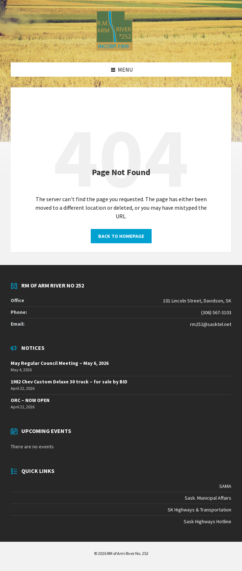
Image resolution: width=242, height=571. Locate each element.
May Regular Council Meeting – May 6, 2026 (60, 363)
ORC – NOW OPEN (30, 400)
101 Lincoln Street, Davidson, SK (197, 300)
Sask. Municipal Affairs (208, 498)
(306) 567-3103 (216, 312)
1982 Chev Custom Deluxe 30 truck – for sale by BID (69, 381)
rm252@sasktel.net (210, 324)
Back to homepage (121, 236)
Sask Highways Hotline (207, 521)
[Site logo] (114, 48)
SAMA (225, 486)
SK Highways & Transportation (199, 509)
